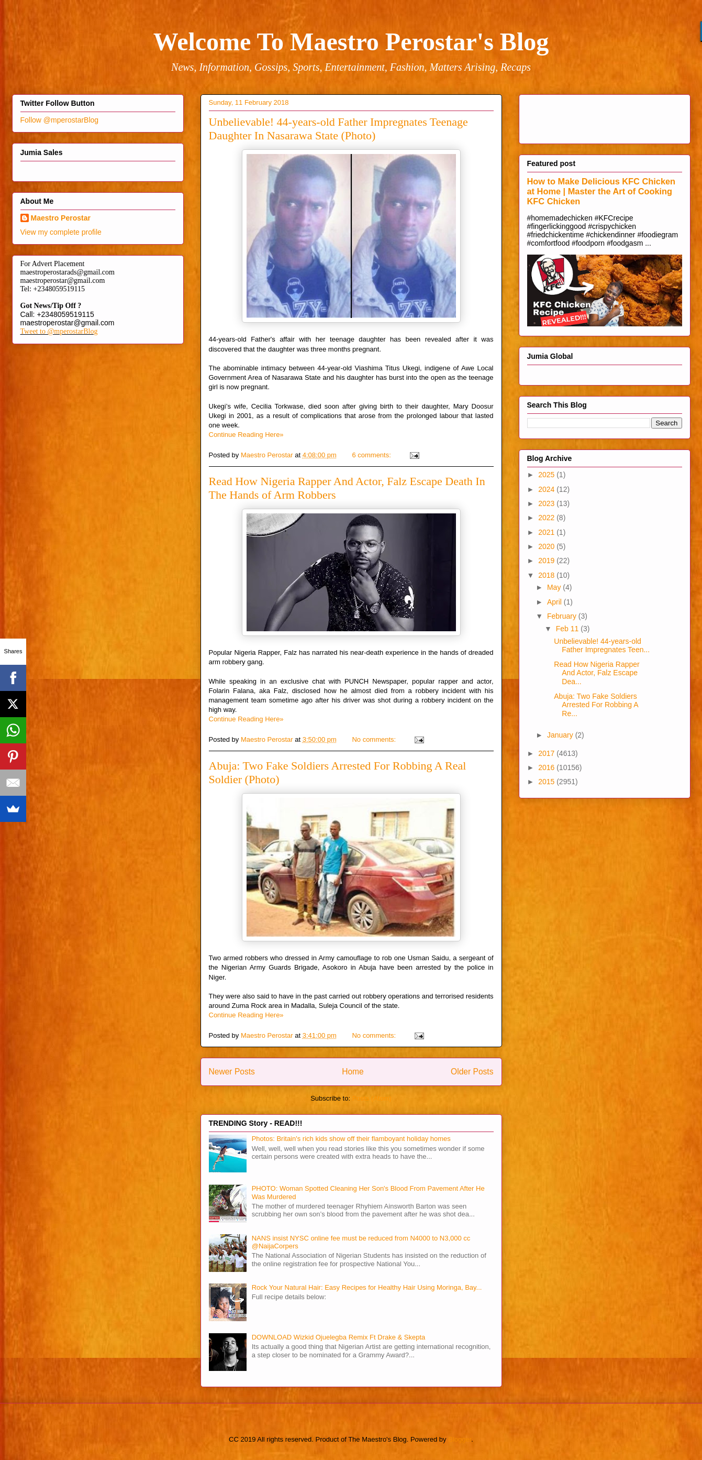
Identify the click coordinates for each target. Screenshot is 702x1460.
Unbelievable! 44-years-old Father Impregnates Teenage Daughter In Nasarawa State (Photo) (338, 128)
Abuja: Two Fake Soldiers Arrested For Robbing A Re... (596, 705)
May (555, 587)
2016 (547, 767)
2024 (547, 489)
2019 (547, 560)
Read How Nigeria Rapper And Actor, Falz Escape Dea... (596, 673)
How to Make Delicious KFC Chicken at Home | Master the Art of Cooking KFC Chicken (601, 191)
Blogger (459, 1439)
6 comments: (372, 455)
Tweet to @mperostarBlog (59, 331)
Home (353, 1071)
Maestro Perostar (61, 218)
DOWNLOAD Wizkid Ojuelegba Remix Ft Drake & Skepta (339, 1337)
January (561, 735)
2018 (547, 575)
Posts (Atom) (372, 1098)
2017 (547, 753)
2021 (547, 532)
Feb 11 (568, 628)
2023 (547, 503)
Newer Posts (232, 1071)
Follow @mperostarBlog (59, 120)
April (555, 602)
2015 (547, 781)
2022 (547, 517)
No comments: (374, 739)
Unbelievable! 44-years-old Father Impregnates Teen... (602, 645)
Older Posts (472, 1071)
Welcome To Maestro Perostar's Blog (351, 42)
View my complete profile (61, 232)
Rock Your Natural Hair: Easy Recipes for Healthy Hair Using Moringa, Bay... (367, 1287)
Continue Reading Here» (246, 434)
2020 (547, 546)
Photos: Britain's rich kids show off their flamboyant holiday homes (351, 1139)
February (562, 616)
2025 (547, 474)
